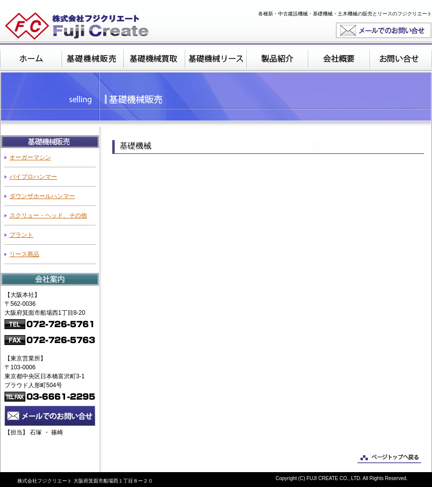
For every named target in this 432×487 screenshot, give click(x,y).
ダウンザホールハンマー (42, 196)
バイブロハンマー (33, 176)
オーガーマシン (30, 157)
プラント (21, 234)
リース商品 (24, 254)
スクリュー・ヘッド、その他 (48, 215)
